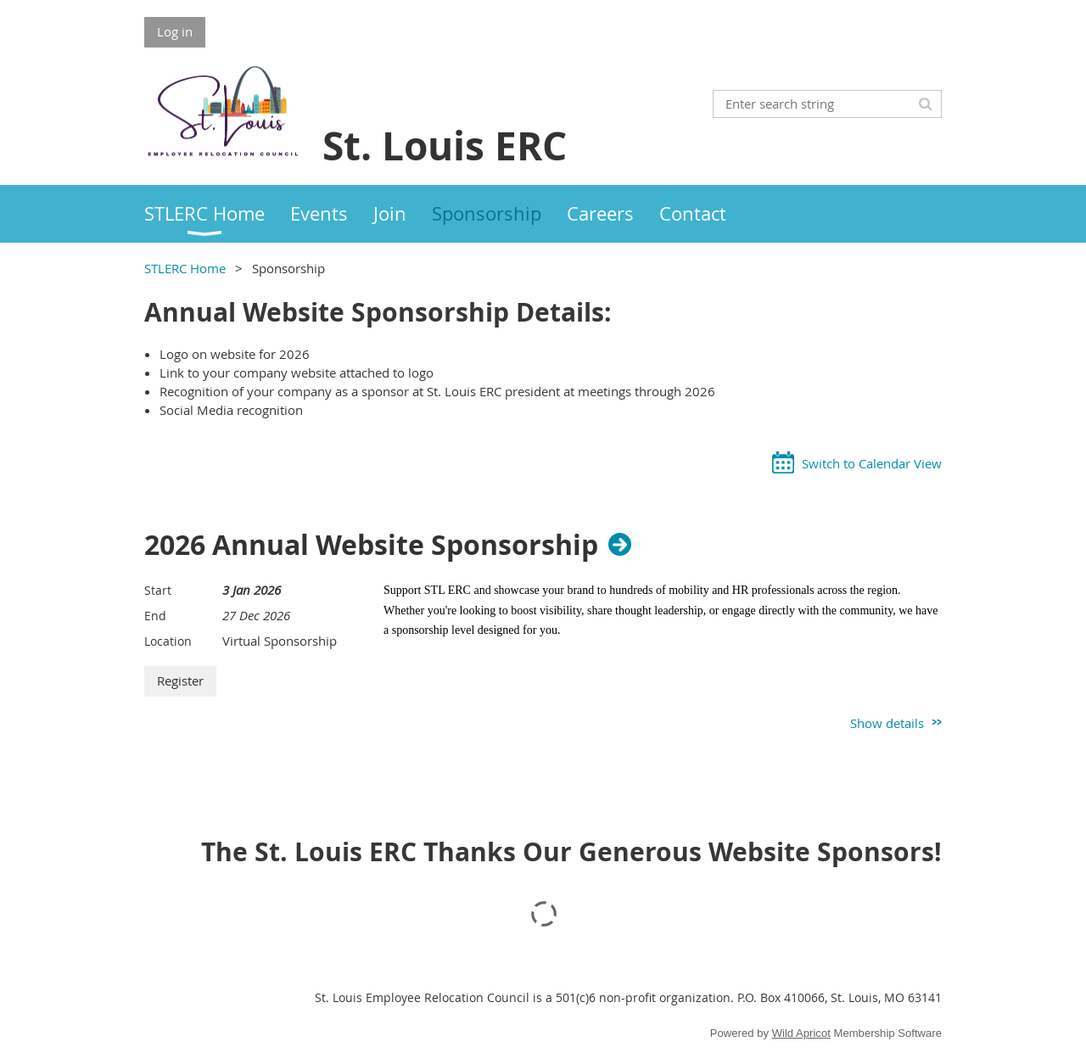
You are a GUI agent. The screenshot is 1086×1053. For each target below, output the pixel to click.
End (155, 616)
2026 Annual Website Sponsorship (371, 544)
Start (157, 590)
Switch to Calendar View (872, 463)
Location (168, 641)
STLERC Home (185, 268)
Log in (175, 31)
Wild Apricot (801, 1033)
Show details (887, 722)
